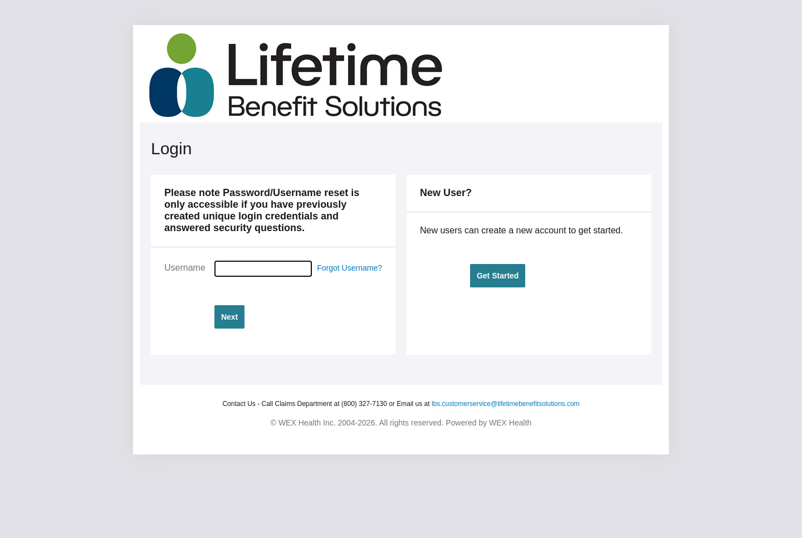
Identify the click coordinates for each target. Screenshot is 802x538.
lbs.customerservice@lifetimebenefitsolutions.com (506, 404)
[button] (229, 316)
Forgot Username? (349, 267)
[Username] (263, 269)
